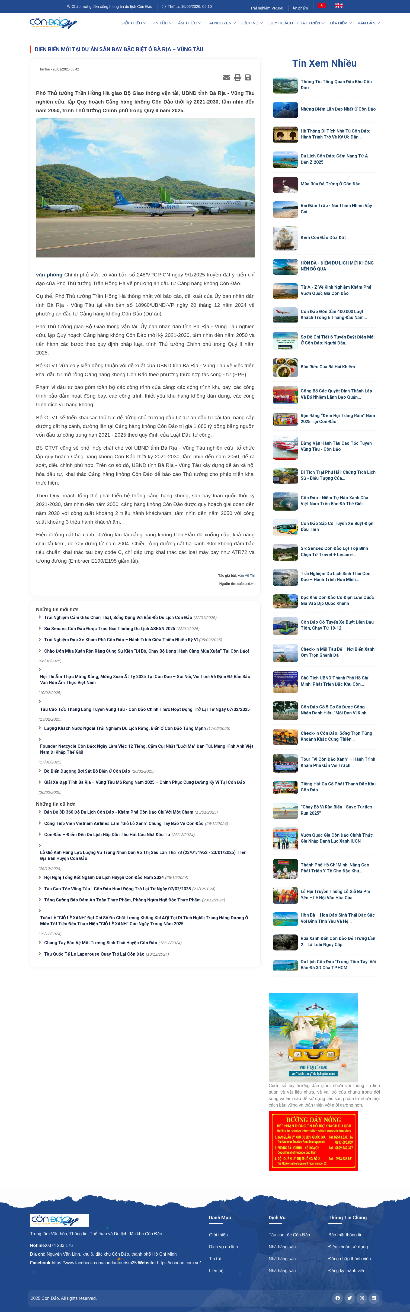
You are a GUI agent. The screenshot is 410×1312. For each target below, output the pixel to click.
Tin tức (216, 1258)
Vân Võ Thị (246, 576)
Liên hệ (216, 1270)
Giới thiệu (218, 1235)
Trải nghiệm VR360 (266, 8)
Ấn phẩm (300, 8)
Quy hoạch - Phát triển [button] (296, 23)
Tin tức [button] (162, 23)
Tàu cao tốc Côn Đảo (289, 1235)
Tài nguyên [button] (221, 23)
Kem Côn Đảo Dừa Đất (323, 237)
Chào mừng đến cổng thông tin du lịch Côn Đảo (109, 6)
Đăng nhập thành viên (349, 1258)
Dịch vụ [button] (252, 23)
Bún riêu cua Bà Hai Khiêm (328, 366)
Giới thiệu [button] (133, 23)
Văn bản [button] (368, 23)
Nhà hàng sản (282, 1247)
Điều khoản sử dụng (348, 1247)
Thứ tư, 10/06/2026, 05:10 (187, 6)
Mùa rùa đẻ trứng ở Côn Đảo (331, 183)
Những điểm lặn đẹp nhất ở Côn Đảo (338, 109)
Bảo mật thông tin (345, 1235)
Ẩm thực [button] (189, 23)
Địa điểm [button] (341, 23)
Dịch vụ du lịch (223, 1247)
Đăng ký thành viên (347, 1270)
